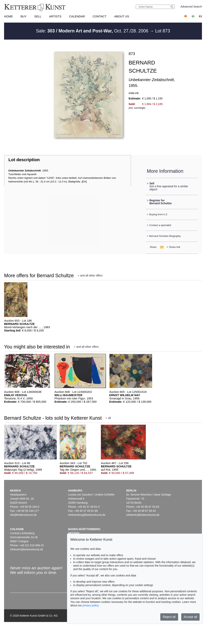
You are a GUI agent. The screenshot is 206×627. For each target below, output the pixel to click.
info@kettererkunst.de (23, 514)
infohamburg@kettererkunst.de (86, 514)
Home (8, 16)
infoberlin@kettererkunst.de (142, 514)
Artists (55, 16)
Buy (24, 16)
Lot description (24, 159)
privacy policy (90, 605)
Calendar (77, 16)
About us (121, 16)
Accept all (190, 617)
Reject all (169, 617)
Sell (37, 16)
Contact (99, 16)
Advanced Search (191, 6)
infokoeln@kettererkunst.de (26, 549)
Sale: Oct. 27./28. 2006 (92, 30)
